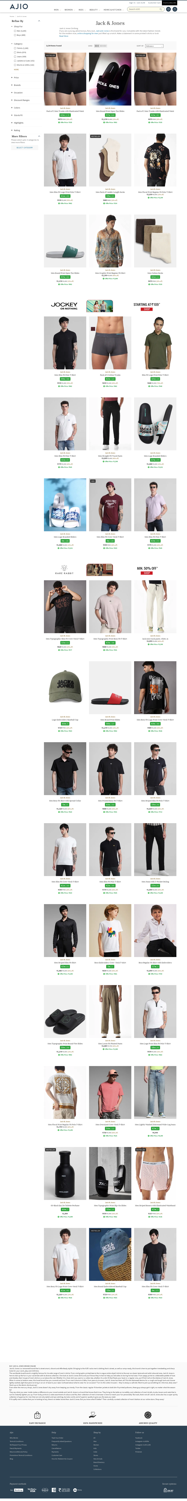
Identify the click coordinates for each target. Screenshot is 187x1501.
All (94, 1438)
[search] (162, 9)
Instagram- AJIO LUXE (143, 1445)
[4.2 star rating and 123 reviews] (110, 379)
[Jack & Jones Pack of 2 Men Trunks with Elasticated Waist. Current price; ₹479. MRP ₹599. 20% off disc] (65, 88)
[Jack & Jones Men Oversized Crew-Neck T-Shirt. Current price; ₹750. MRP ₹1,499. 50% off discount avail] (110, 1101)
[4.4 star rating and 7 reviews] (65, 1209)
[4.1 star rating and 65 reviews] (65, 460)
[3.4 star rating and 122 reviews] (110, 1128)
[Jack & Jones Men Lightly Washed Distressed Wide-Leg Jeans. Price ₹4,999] (155, 1101)
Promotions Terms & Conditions (21, 1455)
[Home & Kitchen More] (123, 9)
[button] (26, 21)
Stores (96, 1455)
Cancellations (56, 1448)
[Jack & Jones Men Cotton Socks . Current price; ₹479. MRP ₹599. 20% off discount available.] (155, 250)
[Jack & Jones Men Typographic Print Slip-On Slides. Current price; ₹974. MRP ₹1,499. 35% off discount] (110, 1182)
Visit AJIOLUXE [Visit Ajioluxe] (169, 3)
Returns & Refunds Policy (18, 1452)
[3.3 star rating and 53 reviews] (65, 642)
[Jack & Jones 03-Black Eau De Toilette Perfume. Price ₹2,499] (65, 1182)
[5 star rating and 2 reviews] (110, 966)
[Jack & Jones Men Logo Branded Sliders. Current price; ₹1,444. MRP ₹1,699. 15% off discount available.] (155, 432)
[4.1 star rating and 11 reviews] (155, 277)
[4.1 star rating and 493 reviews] (65, 1290)
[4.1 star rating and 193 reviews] (65, 885)
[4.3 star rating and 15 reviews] (155, 379)
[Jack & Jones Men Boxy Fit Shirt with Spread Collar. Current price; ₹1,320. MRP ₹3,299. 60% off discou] (65, 777)
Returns (54, 1445)
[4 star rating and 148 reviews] (65, 541)
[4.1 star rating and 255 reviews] (65, 196)
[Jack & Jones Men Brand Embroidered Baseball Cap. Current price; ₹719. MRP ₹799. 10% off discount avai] (110, 1263)
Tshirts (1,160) (22, 48)
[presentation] (114, 700)
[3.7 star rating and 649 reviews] (110, 115)
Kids (95, 1448)
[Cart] (174, 9)
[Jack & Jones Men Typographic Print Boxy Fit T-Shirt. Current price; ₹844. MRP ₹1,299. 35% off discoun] (110, 615)
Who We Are (14, 1438)
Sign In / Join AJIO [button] (137, 3)
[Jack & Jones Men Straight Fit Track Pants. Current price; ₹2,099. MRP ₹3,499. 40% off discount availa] (110, 429)
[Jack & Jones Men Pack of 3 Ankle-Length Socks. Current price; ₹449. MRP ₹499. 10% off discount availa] (110, 169)
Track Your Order (57, 1438)
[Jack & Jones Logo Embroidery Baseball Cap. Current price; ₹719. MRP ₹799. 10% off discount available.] (65, 696)
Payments (55, 1452)
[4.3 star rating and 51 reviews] (65, 966)
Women (96, 1445)
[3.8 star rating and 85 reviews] (155, 1047)
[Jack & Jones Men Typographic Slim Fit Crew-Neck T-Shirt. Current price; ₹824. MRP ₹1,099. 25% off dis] (65, 615)
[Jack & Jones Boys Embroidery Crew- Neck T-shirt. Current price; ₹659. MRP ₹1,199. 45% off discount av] (110, 939)
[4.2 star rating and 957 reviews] (155, 115)
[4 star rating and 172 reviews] (155, 1290)
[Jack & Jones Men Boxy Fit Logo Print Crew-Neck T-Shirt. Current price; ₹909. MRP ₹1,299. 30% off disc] (155, 696)
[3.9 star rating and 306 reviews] (65, 379)
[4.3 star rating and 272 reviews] (155, 541)
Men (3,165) (21, 31)
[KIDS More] (85, 9)
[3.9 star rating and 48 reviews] (155, 804)
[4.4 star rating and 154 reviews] (110, 804)
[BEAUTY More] (99, 9)
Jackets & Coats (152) (25, 60)
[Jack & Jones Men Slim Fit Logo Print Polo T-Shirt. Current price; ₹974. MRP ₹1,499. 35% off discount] (65, 169)
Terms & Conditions (16, 1441)
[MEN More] (60, 9)
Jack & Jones (22, 16)
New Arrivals (98, 1459)
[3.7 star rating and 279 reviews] (155, 460)
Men (95, 1441)
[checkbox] (26, 31)
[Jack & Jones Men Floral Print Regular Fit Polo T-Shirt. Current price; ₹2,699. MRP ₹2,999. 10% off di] (155, 166)
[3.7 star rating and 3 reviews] (155, 966)
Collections (97, 1469)
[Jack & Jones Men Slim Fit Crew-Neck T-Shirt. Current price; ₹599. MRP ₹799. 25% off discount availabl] (65, 858)
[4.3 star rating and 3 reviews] (155, 1128)
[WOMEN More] (74, 9)
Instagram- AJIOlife (142, 1441)
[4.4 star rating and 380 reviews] (155, 723)
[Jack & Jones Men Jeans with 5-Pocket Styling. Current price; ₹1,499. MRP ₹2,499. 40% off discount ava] (155, 858)
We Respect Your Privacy (18, 1445)
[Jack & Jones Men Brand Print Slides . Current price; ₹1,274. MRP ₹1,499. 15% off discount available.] (110, 696)
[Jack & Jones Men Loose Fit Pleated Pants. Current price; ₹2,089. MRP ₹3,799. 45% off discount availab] (110, 1017)
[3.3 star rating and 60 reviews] (155, 885)
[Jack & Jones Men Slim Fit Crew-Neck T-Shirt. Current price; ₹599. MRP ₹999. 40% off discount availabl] (110, 513)
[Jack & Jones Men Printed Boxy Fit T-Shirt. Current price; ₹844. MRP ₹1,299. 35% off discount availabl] (110, 777)
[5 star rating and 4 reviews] (65, 804)
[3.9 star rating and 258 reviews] (65, 1047)
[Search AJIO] (146, 9)
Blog (11, 1459)
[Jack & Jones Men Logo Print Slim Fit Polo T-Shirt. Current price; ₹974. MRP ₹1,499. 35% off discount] (155, 1020)
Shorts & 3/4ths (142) (25, 65)
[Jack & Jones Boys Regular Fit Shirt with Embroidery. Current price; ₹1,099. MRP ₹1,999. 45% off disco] (155, 939)
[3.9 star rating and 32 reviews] (110, 1290)
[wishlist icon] (168, 9)
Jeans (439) (21, 56)
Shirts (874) (21, 52)
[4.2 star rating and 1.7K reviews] (65, 115)
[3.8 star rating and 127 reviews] (110, 723)
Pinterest (138, 1452)
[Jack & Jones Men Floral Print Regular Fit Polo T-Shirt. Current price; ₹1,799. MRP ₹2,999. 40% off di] (65, 1098)
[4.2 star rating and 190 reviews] (110, 885)
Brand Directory (99, 1462)
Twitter (137, 1448)
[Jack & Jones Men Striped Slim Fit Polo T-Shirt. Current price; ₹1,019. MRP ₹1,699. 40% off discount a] (155, 777)
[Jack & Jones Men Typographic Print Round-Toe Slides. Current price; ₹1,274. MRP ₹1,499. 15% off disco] (65, 1020)
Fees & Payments (15, 1448)
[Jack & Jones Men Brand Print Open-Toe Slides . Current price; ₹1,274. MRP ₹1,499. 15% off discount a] (110, 88)
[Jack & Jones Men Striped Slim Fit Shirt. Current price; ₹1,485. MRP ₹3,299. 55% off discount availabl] (65, 939)
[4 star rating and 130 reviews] (110, 541)
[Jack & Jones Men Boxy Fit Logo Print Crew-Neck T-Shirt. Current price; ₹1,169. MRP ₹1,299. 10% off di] (65, 1263)
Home (12, 16)
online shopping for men (88, 33)
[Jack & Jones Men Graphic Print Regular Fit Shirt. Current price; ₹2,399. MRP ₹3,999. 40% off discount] (110, 247)
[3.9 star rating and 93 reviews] (110, 196)
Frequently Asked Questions (62, 1441)
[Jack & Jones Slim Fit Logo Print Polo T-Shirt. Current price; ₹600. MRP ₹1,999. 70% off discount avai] (155, 351)
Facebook (138, 1438)
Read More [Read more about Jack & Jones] (63, 36)
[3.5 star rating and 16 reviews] (110, 1209)
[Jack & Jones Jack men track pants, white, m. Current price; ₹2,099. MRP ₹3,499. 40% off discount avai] (155, 612)
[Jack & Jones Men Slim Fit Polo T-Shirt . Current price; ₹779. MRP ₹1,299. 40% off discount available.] (65, 432)
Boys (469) (21, 35)
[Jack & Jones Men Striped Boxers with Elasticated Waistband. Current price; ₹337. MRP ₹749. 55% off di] (155, 1182)
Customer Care (154, 3)
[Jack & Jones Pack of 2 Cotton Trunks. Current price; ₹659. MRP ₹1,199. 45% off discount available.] (110, 351)
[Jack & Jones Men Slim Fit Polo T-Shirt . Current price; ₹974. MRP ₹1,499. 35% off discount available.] (65, 351)
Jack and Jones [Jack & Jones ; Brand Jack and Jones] (102, 31)
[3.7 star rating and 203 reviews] (65, 277)
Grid (90, 46)
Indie (95, 1452)
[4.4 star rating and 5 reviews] (65, 723)
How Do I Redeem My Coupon (62, 1459)
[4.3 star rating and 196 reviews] (110, 642)
